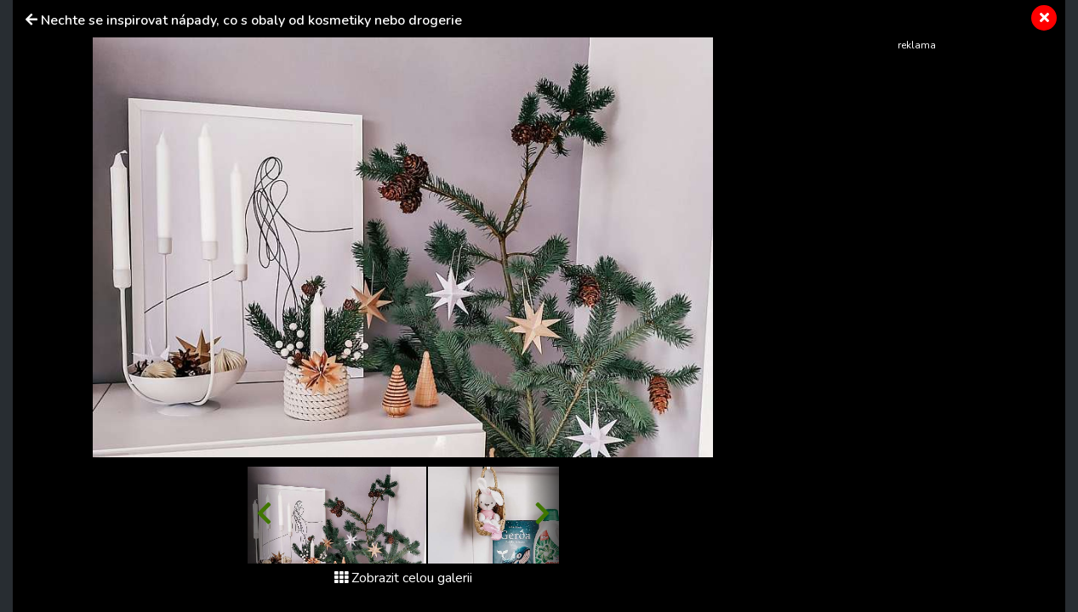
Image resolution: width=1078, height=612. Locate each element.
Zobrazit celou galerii (403, 578)
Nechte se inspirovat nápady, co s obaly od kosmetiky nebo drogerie (251, 20)
